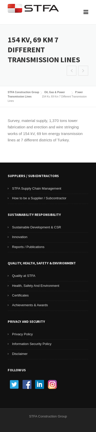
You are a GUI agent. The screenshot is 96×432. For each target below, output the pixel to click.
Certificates (20, 295)
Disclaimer (20, 354)
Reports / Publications (28, 247)
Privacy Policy (22, 334)
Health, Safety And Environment (35, 286)
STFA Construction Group (23, 92)
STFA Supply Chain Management (36, 188)
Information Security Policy (31, 344)
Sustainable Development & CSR (36, 227)
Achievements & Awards (30, 305)
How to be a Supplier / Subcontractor (39, 198)
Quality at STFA (23, 276)
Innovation (19, 237)
